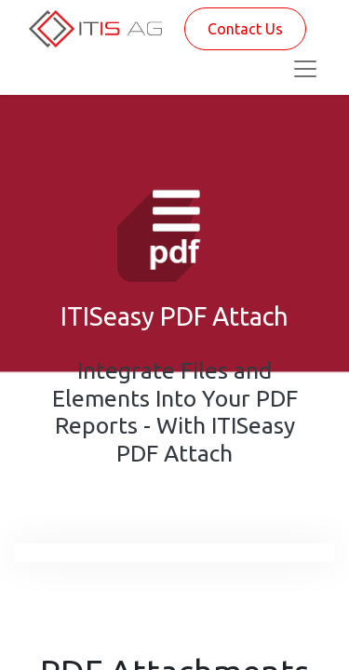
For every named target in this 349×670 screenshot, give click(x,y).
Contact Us (245, 28)
